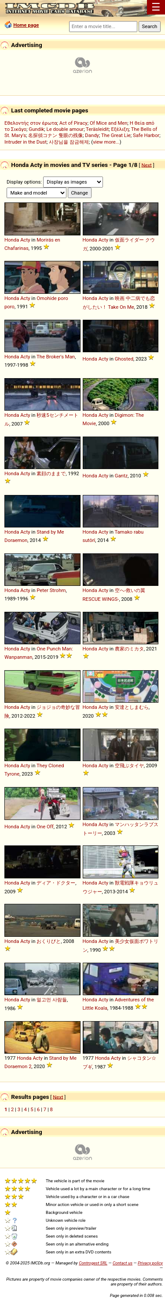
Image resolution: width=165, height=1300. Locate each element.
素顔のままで (51, 473)
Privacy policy (150, 1262)
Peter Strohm (51, 590)
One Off (45, 826)
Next (146, 165)
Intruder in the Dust (25, 142)
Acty (25, 240)
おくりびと (49, 941)
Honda (11, 240)
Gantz (121, 476)
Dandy (92, 135)
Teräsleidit (97, 129)
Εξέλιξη (120, 129)
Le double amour (65, 129)
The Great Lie (116, 135)
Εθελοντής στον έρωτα (30, 123)
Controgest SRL (93, 1262)
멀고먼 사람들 (52, 1000)
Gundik (36, 129)
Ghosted (124, 359)
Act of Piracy (73, 123)
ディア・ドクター (56, 883)
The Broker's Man (56, 357)
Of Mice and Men (109, 123)
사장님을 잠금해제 (69, 142)
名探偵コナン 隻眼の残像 (55, 135)
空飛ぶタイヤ (129, 765)
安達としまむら (132, 707)
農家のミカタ (129, 649)
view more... (106, 142)
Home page (26, 25)
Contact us (122, 1262)
